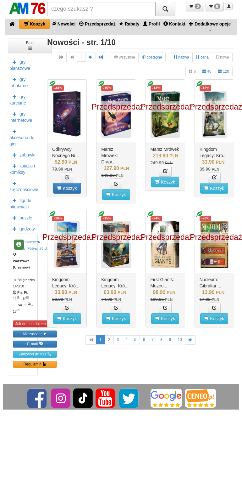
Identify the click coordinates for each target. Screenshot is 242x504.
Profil (151, 23)
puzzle (20, 217)
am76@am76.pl (35, 248)
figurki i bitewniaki (21, 203)
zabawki (22, 154)
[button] (195, 6)
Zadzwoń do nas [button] (35, 354)
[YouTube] (106, 398)
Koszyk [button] (67, 188)
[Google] (166, 398)
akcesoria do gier (21, 136)
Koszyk (34, 23)
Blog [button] (30, 45)
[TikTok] (83, 398)
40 (207, 71)
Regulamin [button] (35, 364)
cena (202, 57)
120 (223, 71)
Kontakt (174, 23)
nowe (222, 57)
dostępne (152, 57)
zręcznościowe (23, 185)
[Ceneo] (200, 398)
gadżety (22, 228)
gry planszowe (19, 64)
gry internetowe (20, 116)
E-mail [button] (34, 344)
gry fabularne (18, 82)
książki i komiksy (22, 168)
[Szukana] (101, 9)
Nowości (63, 23)
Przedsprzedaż (97, 23)
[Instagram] (61, 398)
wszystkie (124, 57)
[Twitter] (129, 398)
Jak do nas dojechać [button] (35, 323)
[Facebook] (37, 398)
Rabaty (129, 23)
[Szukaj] (165, 9)
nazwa (181, 57)
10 (180, 339)
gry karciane (17, 99)
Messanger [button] (35, 333)
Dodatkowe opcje (210, 26)
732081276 (31, 242)
